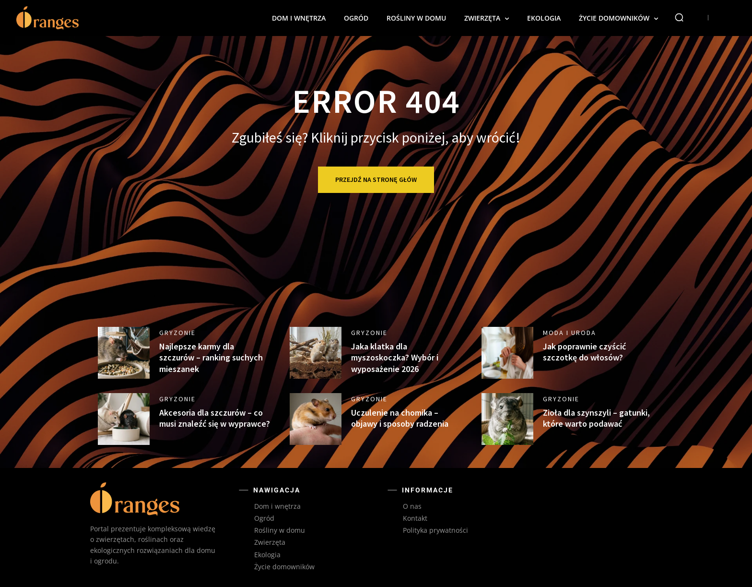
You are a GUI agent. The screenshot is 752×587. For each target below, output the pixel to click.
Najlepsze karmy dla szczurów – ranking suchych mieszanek (211, 357)
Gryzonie (177, 332)
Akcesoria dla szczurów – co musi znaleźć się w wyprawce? (214, 418)
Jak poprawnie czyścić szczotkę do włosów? (584, 352)
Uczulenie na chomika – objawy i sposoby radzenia (399, 418)
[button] (679, 17)
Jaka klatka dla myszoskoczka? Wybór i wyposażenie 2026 (394, 357)
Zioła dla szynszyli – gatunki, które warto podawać (596, 418)
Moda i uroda (569, 332)
